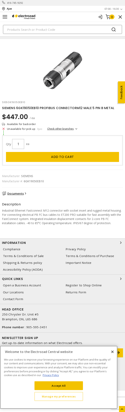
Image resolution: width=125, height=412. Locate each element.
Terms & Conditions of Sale (23, 256)
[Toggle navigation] (5, 17)
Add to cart (62, 157)
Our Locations (13, 292)
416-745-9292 (15, 3)
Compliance (12, 249)
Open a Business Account (22, 285)
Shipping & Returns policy (22, 263)
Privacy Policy (76, 249)
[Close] (112, 351)
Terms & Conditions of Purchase (90, 256)
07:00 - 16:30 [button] (111, 9)
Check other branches (60, 128)
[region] (58, 377)
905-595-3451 (36, 327)
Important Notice (79, 263)
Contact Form (13, 299)
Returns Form (76, 292)
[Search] (62, 29)
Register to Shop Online (84, 285)
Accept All (59, 385)
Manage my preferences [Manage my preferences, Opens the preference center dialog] (59, 396)
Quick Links (62, 279)
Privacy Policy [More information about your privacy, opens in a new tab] (51, 375)
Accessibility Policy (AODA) (23, 269)
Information (62, 242)
